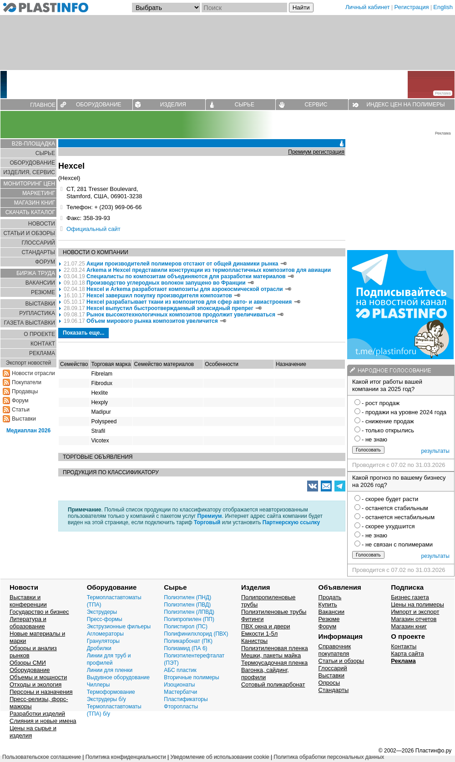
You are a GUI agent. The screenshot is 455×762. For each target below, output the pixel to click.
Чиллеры (98, 685)
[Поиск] (244, 7)
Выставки (24, 419)
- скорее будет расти (390, 499)
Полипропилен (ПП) (189, 619)
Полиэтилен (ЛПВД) (189, 612)
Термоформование (111, 692)
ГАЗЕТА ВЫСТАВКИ (29, 323)
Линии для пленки (110, 670)
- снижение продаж (388, 421)
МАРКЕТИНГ (38, 193)
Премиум (209, 516)
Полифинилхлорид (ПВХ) (196, 634)
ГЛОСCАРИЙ (38, 243)
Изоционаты (179, 685)
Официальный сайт (93, 229)
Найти (301, 7)
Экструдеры (102, 612)
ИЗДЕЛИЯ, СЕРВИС (29, 172)
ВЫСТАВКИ (40, 304)
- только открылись (388, 430)
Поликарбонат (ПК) (188, 641)
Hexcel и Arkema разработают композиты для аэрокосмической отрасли (184, 289)
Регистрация (411, 7)
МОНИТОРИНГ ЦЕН (29, 183)
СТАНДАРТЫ (38, 252)
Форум (20, 400)
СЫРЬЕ (244, 104)
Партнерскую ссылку (291, 522)
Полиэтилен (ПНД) (187, 597)
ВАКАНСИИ (40, 283)
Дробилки (99, 648)
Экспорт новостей (28, 363)
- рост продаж (380, 403)
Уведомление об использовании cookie (219, 757)
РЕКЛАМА (42, 353)
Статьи (21, 409)
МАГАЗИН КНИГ (34, 203)
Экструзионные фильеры (119, 626)
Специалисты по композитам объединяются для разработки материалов (186, 276)
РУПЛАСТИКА (37, 313)
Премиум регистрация (316, 152)
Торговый (207, 522)
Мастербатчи (180, 692)
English (443, 7)
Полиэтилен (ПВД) (187, 605)
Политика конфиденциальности (126, 757)
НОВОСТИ (41, 224)
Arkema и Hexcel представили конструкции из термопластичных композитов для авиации (208, 270)
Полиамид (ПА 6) (185, 648)
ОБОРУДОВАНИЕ (98, 104)
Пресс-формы (104, 619)
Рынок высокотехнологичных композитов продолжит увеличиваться (181, 314)
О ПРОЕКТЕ (39, 334)
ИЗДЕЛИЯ (173, 104)
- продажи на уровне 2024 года (404, 412)
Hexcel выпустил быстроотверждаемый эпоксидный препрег (169, 308)
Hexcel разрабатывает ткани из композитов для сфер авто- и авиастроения (189, 302)
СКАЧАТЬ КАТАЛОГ (30, 212)
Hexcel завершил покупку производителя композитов (159, 295)
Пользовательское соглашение (41, 757)
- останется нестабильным (398, 517)
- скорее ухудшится (388, 526)
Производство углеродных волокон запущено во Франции (165, 283)
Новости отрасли (33, 373)
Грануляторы (103, 641)
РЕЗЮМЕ (43, 292)
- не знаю (374, 439)
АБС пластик (180, 670)
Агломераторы (105, 634)
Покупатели (26, 382)
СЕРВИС (315, 104)
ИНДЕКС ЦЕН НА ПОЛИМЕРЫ (405, 104)
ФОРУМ (45, 262)
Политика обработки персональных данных (329, 757)
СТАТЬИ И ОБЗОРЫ (29, 233)
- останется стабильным (395, 508)
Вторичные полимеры (191, 677)
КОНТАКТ (42, 344)
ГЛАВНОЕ (43, 105)
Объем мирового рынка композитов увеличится (152, 321)
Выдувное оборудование (118, 677)
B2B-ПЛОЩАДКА (33, 143)
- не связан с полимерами (397, 544)
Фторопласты (181, 706)
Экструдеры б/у (106, 699)
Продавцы (25, 391)
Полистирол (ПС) (185, 626)
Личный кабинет (367, 7)
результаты (435, 451)
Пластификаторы (185, 699)
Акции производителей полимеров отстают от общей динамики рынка (182, 264)
